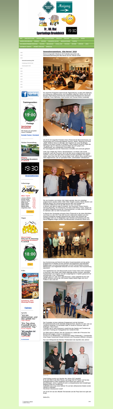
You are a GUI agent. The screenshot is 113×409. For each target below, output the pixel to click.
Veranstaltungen (32, 176)
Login (90, 401)
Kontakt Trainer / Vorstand (30, 135)
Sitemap (31, 401)
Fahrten (28, 308)
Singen (30, 264)
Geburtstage (30, 211)
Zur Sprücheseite (25, 339)
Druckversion (25, 401)
